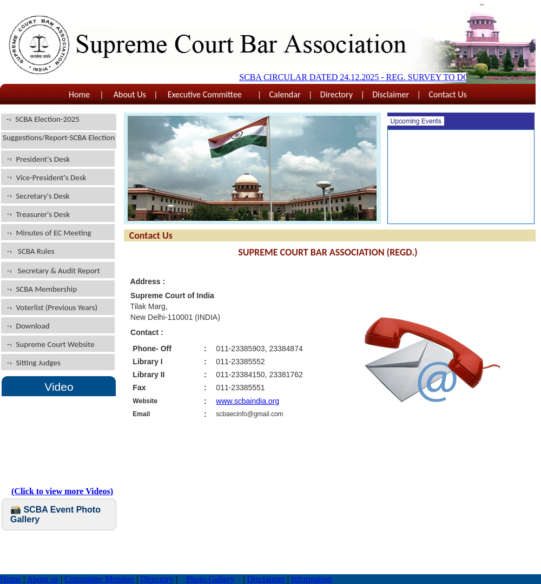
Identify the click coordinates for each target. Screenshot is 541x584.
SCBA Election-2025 (47, 119)
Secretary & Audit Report (57, 270)
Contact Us (447, 94)
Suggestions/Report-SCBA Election (59, 137)
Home (80, 94)
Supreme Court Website (55, 344)
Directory (336, 94)
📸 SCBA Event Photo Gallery (55, 514)
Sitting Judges (38, 363)
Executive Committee (207, 94)
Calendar (285, 94)
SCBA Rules (36, 251)
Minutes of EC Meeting (53, 233)
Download (32, 326)
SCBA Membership (46, 289)
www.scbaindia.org (247, 401)
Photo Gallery (210, 578)
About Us (130, 94)
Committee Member (99, 578)
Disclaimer (390, 94)
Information (311, 578)
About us (42, 578)
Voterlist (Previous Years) (56, 307)
